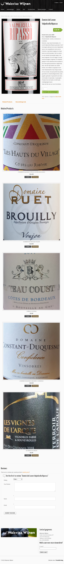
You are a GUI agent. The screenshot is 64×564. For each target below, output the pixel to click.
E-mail (41, 546)
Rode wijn (7, 16)
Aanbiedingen (10, 9)
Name (5, 499)
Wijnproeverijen (42, 9)
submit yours (26, 472)
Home (2, 9)
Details (27, 176)
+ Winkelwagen (35, 176)
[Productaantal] (44, 89)
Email (5, 505)
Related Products (7, 102)
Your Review (7, 484)
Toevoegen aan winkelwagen (50, 92)
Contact (51, 9)
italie (11, 16)
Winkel (18, 9)
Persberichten (31, 9)
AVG (24, 9)
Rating (5, 480)
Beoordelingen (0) (21, 102)
